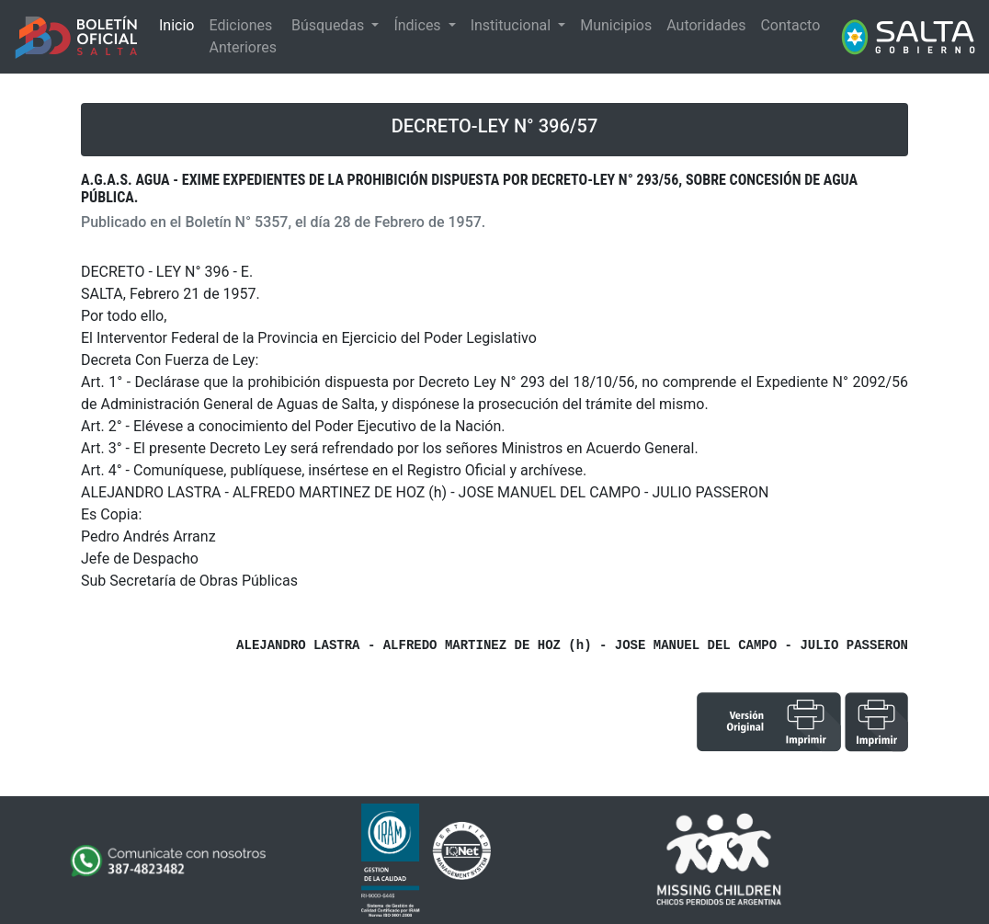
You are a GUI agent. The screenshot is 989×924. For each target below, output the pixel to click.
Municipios (616, 25)
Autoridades (705, 25)
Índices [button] (418, 25)
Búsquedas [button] (329, 25)
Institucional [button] (512, 25)
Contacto (790, 25)
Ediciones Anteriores (242, 36)
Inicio (176, 25)
